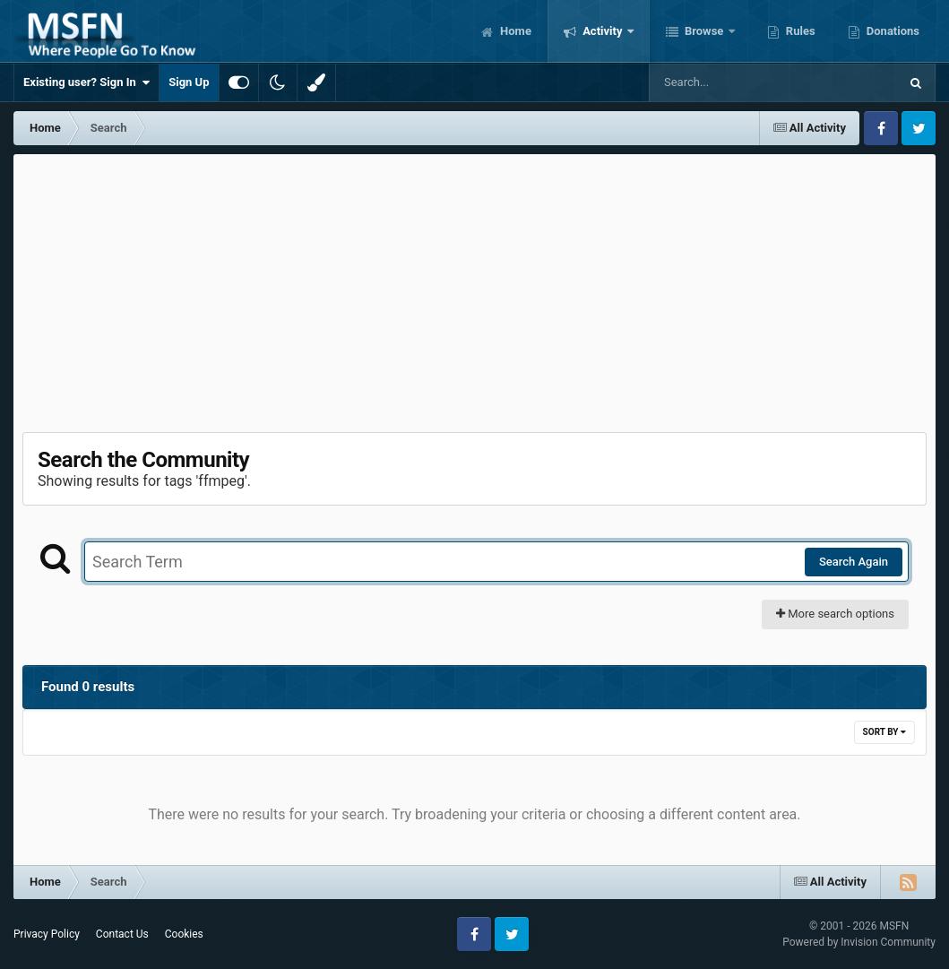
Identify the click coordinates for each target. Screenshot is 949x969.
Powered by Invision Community (859, 942)
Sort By (884, 732)
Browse (704, 31)
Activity (602, 31)
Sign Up (188, 82)
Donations (891, 31)
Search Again (853, 561)
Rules (799, 31)
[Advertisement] (475, 288)
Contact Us (122, 934)
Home (514, 31)
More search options (835, 613)
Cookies (184, 934)
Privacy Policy (46, 934)
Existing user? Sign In (86, 82)
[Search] (728, 82)
